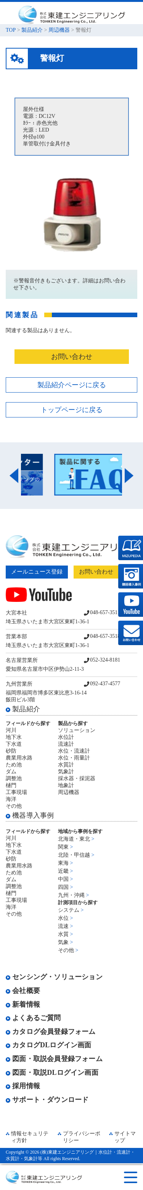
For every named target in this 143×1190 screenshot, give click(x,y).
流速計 (66, 744)
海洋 (11, 799)
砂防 (11, 751)
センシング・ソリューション (54, 977)
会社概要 (23, 990)
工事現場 (16, 792)
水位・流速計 (74, 751)
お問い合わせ (71, 356)
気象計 (66, 771)
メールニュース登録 (37, 572)
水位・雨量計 (74, 758)
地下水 (14, 737)
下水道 (14, 744)
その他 (14, 806)
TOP (11, 30)
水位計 (66, 737)
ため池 (14, 765)
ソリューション (76, 730)
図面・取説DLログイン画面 (52, 1072)
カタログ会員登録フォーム (51, 1031)
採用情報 (23, 1086)
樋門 (11, 785)
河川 (11, 730)
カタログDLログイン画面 (49, 1045)
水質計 (66, 765)
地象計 (66, 785)
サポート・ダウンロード (47, 1100)
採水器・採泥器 (76, 778)
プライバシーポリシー (81, 1137)
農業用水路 (19, 758)
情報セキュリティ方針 (29, 1137)
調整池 (14, 778)
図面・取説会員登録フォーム (54, 1059)
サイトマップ (125, 1137)
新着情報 (23, 1004)
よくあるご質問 (33, 1018)
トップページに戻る (72, 410)
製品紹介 (32, 30)
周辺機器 (59, 30)
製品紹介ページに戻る (71, 385)
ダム (11, 771)
